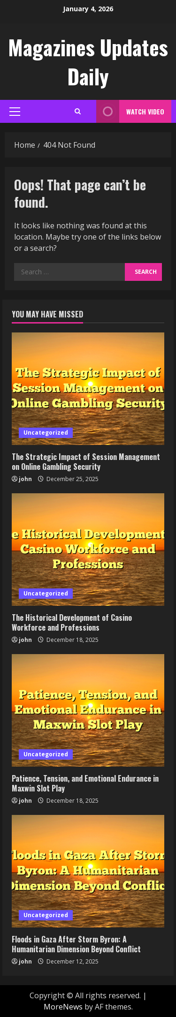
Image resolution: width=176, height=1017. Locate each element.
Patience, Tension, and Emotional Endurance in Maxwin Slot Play (85, 783)
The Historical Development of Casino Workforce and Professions (72, 622)
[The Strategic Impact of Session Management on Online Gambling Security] (88, 388)
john (25, 479)
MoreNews (63, 1007)
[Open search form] (78, 111)
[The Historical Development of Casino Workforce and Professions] (88, 549)
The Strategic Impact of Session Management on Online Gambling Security (86, 461)
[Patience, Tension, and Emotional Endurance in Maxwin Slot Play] (88, 710)
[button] (15, 111)
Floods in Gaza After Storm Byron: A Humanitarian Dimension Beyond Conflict (76, 944)
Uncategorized (45, 433)
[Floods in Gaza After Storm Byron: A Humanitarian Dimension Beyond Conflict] (88, 871)
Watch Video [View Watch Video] (130, 111)
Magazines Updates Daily (88, 61)
